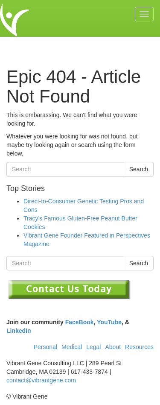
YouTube (109, 322)
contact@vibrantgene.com (41, 380)
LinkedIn (18, 330)
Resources (139, 346)
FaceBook (79, 322)
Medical (71, 346)
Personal (45, 346)
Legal (93, 346)
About (113, 346)
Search (138, 169)
